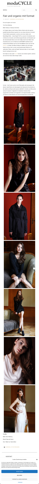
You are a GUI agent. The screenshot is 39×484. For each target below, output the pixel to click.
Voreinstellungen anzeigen (19, 479)
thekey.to (5, 45)
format (16, 53)
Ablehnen (19, 475)
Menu (5, 10)
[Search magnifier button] (36, 10)
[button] (37, 459)
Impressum (20, 482)
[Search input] (29, 10)
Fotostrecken (20, 19)
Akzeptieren (19, 471)
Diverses (12, 19)
